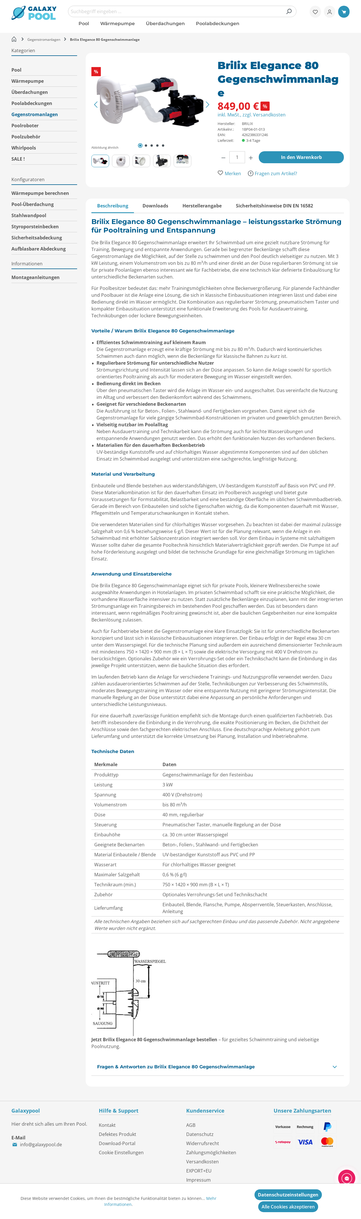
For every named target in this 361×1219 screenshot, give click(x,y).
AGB (190, 1125)
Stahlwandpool (28, 215)
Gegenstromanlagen (34, 114)
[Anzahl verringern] (223, 157)
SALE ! (18, 159)
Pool (16, 70)
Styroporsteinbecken (35, 226)
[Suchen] (288, 11)
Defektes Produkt (117, 1134)
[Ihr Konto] (329, 12)
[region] (154, 112)
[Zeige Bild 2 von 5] (146, 145)
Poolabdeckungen (31, 103)
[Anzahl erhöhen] (251, 157)
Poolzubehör (25, 137)
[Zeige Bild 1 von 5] (140, 145)
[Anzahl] (237, 157)
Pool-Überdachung (32, 204)
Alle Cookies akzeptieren (288, 1207)
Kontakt (107, 1125)
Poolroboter (25, 125)
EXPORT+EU (199, 1171)
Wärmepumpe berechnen (40, 193)
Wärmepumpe (27, 81)
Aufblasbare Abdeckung (38, 249)
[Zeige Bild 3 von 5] (152, 145)
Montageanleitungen (35, 277)
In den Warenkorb (301, 157)
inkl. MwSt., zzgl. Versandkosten (252, 115)
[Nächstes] (207, 104)
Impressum (198, 1180)
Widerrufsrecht (202, 1143)
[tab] (112, 206)
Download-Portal (117, 1143)
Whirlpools (23, 148)
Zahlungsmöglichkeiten (211, 1152)
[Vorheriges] (95, 104)
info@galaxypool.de (41, 1144)
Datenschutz (200, 1134)
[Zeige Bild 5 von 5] (163, 145)
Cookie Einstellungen (121, 1152)
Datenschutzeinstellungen (288, 1195)
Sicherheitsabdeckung (36, 238)
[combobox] (182, 11)
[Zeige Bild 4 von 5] (157, 145)
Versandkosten (202, 1162)
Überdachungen (29, 92)
